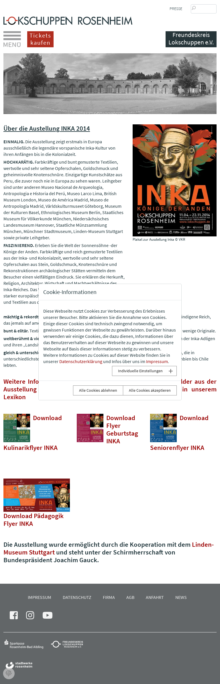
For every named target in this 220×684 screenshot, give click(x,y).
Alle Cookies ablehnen (98, 390)
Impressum (157, 361)
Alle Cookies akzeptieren (150, 390)
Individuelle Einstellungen (140, 370)
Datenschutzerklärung (80, 361)
